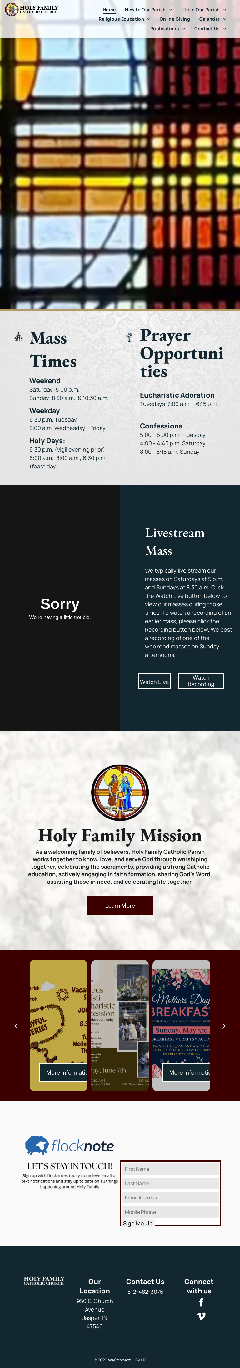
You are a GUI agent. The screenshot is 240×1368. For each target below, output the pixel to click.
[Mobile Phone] (170, 1212)
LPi (144, 1360)
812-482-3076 (145, 1291)
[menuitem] (109, 9)
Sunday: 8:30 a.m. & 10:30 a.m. (69, 398)
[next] (224, 1025)
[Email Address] (170, 1197)
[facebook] (201, 1303)
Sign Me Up (138, 1223)
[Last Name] (170, 1183)
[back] (16, 1025)
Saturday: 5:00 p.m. (55, 389)
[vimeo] (201, 1317)
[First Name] (170, 1169)
